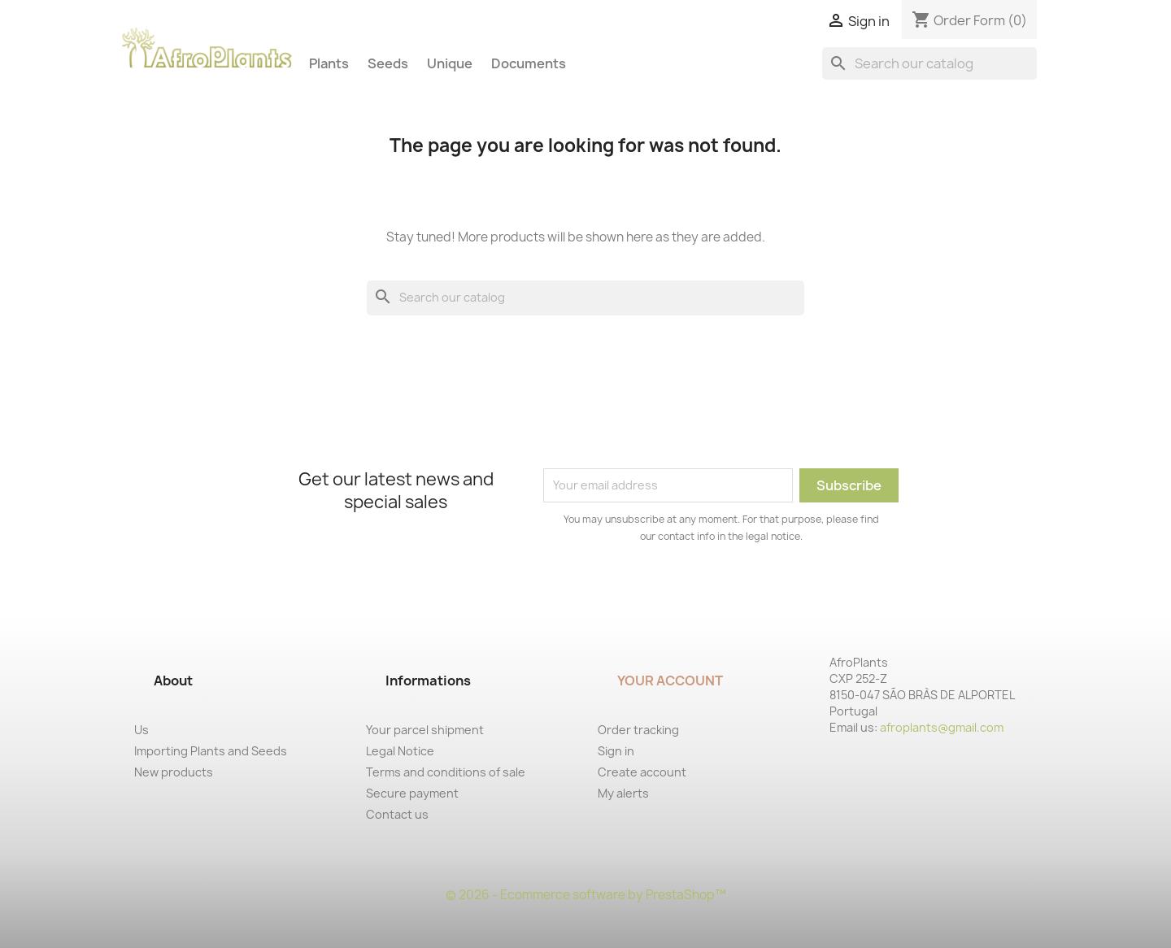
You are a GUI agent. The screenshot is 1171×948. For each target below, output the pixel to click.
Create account (642, 772)
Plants (329, 63)
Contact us (397, 814)
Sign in (616, 751)
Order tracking (638, 729)
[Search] (929, 63)
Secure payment (412, 793)
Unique (449, 63)
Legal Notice (400, 751)
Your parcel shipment (425, 729)
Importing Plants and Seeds (210, 751)
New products (173, 772)
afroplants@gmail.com (941, 727)
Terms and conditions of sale (445, 772)
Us (141, 729)
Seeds (388, 63)
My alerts (623, 793)
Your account (670, 680)
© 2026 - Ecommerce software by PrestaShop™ (586, 894)
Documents (528, 63)
